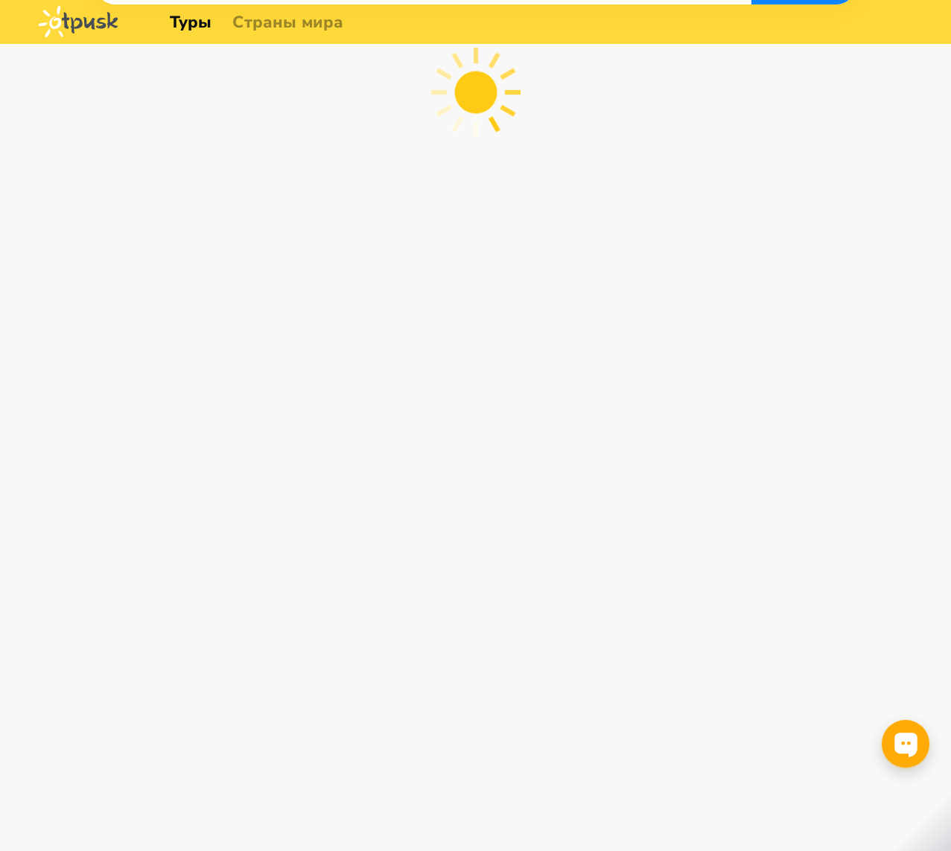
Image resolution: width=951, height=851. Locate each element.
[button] (134, 81)
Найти (848, 81)
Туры (191, 22)
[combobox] (134, 81)
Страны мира (287, 22)
